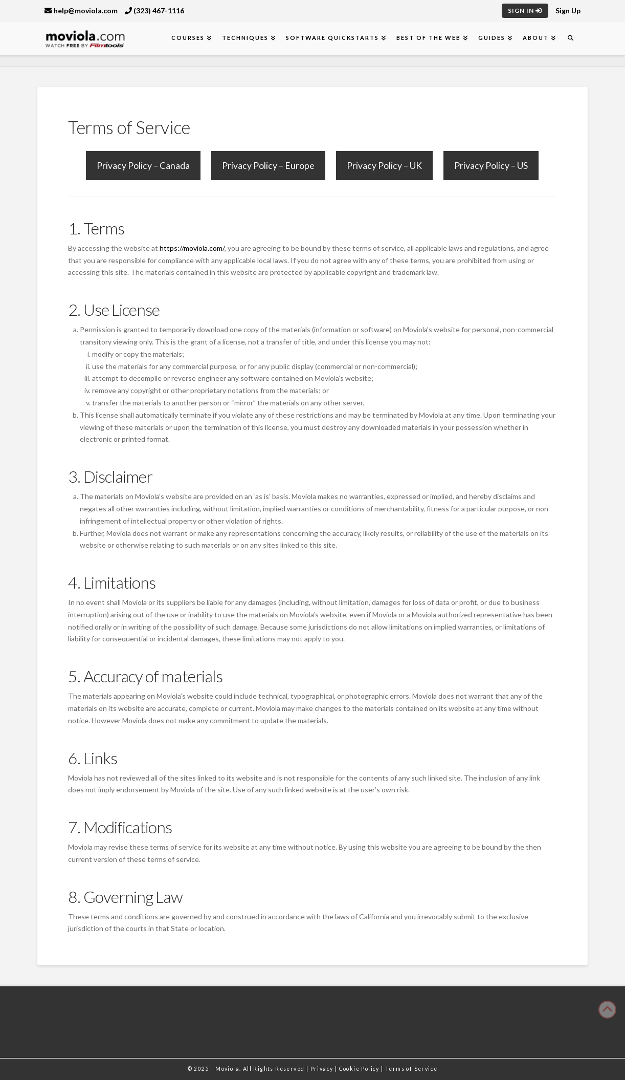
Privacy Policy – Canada (143, 165)
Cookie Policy (360, 1069)
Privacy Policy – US (491, 165)
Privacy (322, 1069)
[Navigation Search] (571, 38)
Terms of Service (411, 1069)
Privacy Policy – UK (384, 165)
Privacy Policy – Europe (268, 165)
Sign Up (568, 10)
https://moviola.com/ (192, 248)
